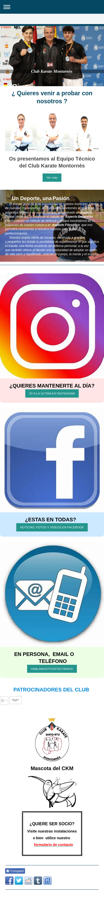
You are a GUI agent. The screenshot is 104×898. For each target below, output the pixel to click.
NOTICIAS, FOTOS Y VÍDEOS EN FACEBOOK (52, 527)
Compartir (15, 871)
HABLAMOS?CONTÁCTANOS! (52, 668)
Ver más (52, 177)
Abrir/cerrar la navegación (52, 6)
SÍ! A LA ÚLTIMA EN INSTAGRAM (52, 393)
